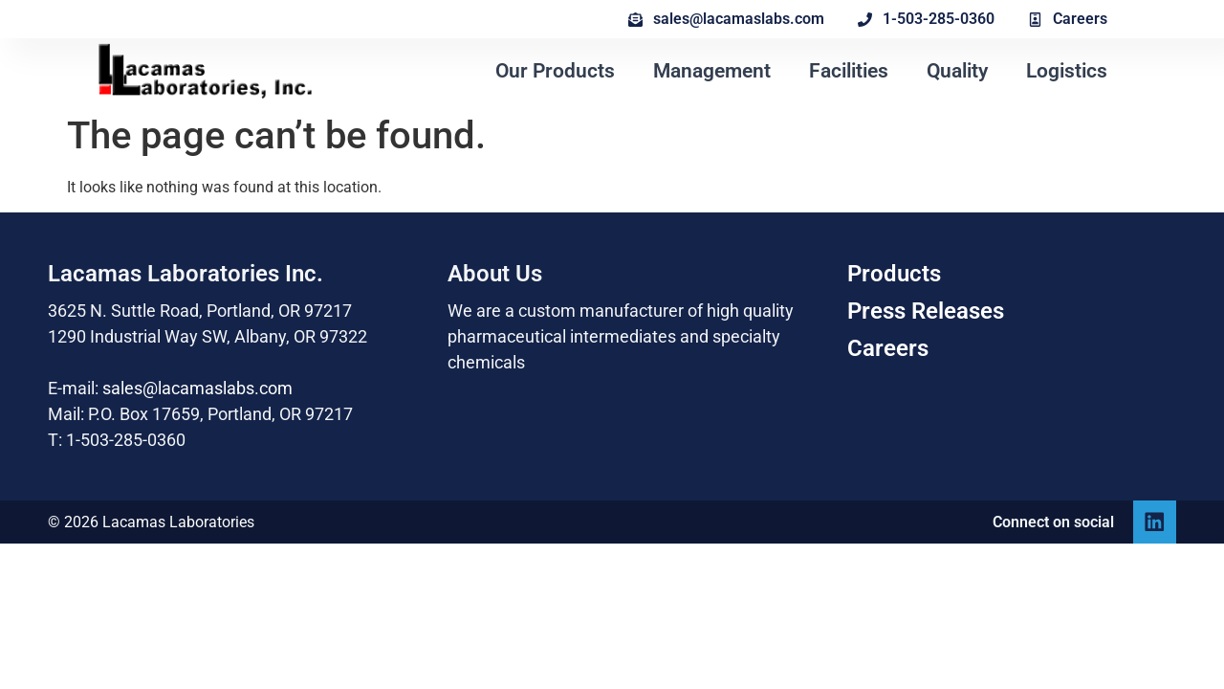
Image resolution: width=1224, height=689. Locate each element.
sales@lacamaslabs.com (197, 388)
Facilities (848, 70)
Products (894, 273)
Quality (957, 70)
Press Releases (925, 311)
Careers (888, 348)
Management (712, 70)
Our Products (555, 70)
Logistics (1066, 70)
